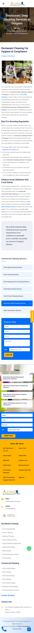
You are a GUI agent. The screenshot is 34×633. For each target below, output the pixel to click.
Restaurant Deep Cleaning (9, 587)
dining (14, 150)
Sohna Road (7, 456)
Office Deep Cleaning (8, 568)
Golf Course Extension (7, 471)
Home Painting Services (9, 540)
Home (17, 28)
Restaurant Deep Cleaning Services (15, 303)
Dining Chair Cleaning (8, 547)
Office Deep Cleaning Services (13, 267)
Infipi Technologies (24, 626)
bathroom (6, 150)
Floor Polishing (6, 579)
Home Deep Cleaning (8, 529)
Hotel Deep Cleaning (8, 576)
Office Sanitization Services (12, 310)
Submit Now (8, 436)
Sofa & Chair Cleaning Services (13, 296)
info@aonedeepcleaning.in (13, 501)
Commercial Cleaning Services (17, 31)
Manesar (21, 477)
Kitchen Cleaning (7, 533)
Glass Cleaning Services (11, 275)
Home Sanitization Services (10, 554)
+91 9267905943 (10, 509)
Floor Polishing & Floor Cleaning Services (16, 282)
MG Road (6, 460)
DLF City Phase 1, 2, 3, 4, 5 (8, 449)
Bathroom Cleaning (7, 536)
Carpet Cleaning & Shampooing (11, 543)
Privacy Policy (17, 629)
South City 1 (23, 448)
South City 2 (7, 465)
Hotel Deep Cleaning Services (13, 289)
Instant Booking (7, 595)
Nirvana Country (24, 465)
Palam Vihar (22, 456)
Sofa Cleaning (6, 558)
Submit (8, 355)
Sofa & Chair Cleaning (8, 583)
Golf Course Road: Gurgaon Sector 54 (9, 478)
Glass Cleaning (6, 551)
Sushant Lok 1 (23, 460)
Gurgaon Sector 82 (25, 470)
